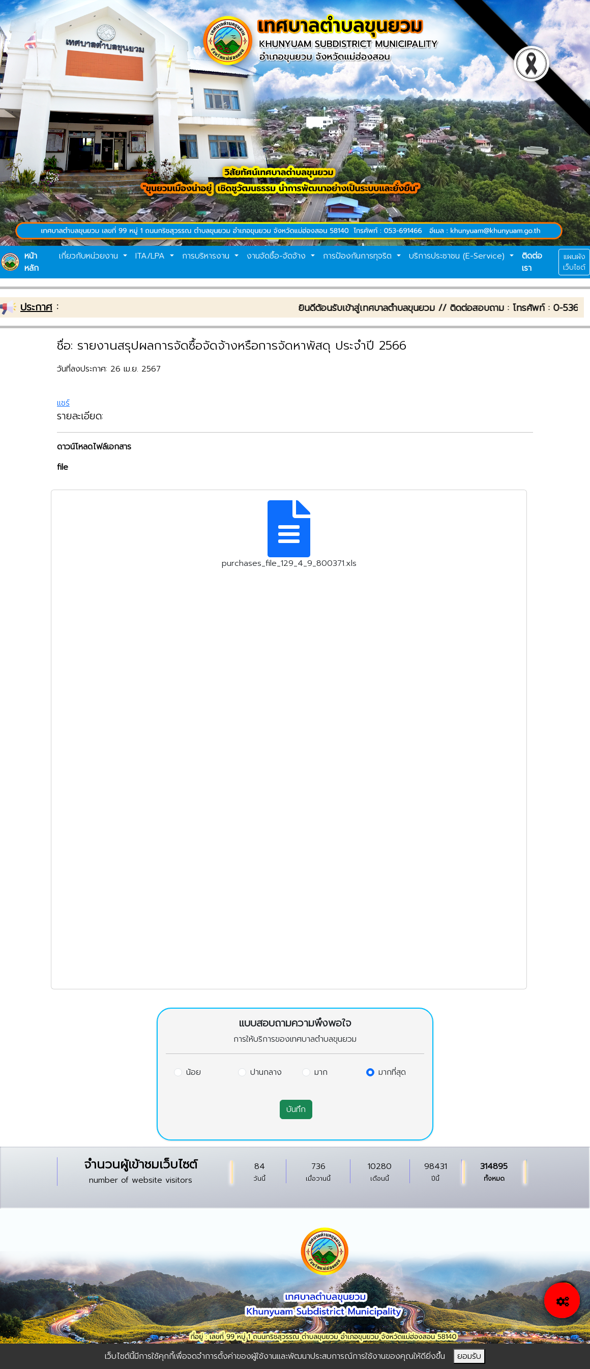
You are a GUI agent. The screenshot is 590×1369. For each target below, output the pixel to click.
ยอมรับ (469, 1356)
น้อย (193, 1072)
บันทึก (296, 1109)
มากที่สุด (392, 1072)
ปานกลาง (266, 1072)
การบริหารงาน (207, 256)
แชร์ (63, 403)
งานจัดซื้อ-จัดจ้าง (278, 256)
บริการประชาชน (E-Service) (458, 256)
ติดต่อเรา (532, 262)
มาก (321, 1072)
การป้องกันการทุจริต (359, 256)
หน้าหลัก (31, 262)
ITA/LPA (151, 256)
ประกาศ (36, 307)
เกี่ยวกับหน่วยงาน (90, 256)
